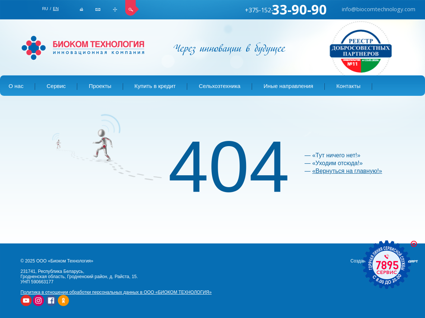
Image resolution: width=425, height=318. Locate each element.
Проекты (100, 86)
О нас (16, 86)
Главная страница (81, 9)
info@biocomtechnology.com (97, 9)
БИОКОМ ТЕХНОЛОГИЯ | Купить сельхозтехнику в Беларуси (83, 48)
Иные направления (288, 86)
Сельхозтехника (219, 86)
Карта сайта (115, 9)
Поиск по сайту (132, 8)
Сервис (56, 86)
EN (56, 8)
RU (45, 8)
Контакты (348, 86)
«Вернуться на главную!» (347, 171)
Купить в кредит (155, 86)
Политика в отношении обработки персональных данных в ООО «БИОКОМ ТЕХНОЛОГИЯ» (116, 292)
